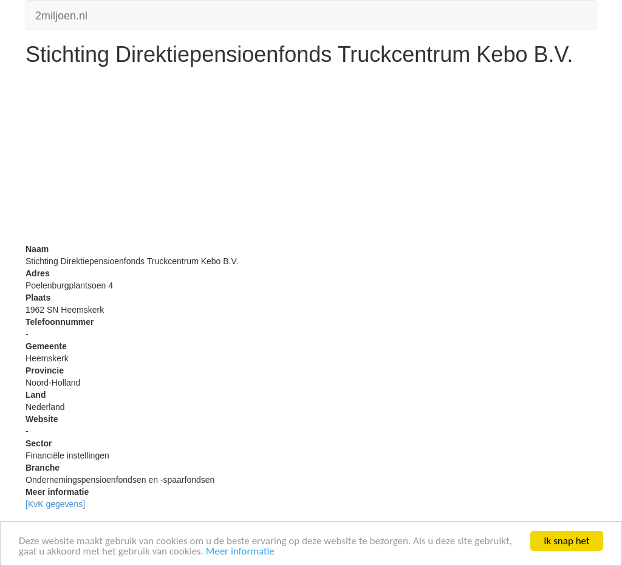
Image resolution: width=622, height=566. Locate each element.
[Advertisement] (311, 158)
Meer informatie (240, 551)
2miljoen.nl (61, 14)
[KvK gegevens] (55, 504)
